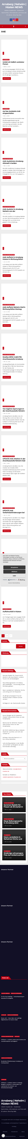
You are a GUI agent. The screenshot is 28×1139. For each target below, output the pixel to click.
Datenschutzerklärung (10, 1136)
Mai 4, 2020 (6, 115)
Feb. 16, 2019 (7, 413)
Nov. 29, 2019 (7, 213)
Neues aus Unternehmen (16, 993)
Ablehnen (14, 571)
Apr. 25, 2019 (7, 361)
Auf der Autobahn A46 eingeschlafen (11, 112)
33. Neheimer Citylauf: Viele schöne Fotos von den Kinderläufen (13, 717)
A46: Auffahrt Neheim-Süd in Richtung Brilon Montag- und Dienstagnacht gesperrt (14, 309)
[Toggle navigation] (13, 26)
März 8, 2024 (7, 66)
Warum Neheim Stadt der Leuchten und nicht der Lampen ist (13, 731)
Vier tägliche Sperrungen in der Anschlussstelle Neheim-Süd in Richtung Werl (14, 411)
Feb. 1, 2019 (6, 463)
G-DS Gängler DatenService (19, 1119)
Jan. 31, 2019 (7, 515)
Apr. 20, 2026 (8, 825)
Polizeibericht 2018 (7, 609)
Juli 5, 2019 (7, 311)
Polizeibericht (6, 59)
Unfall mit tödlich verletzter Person (13, 63)
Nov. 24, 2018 (7, 614)
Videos (23, 1131)
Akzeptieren (14, 567)
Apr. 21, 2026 (8, 809)
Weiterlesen (6, 78)
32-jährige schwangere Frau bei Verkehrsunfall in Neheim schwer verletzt (12, 697)
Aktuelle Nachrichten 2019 (8, 206)
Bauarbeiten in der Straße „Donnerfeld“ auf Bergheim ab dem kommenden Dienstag (13, 744)
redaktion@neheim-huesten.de (12, 777)
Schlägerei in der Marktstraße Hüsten (14, 703)
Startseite (5, 1131)
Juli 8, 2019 (7, 261)
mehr (14, 576)
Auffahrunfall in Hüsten (12, 612)
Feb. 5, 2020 (7, 165)
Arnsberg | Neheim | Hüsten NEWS (14, 6)
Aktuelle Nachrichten (7, 158)
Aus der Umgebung (5, 993)
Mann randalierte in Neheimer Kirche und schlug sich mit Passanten (13, 840)
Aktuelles (17, 1036)
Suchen (4, 641)
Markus (5, 723)
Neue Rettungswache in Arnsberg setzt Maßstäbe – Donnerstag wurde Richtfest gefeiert (14, 684)
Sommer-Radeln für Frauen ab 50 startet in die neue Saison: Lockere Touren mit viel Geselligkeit (13, 677)
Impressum (22, 1136)
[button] (25, 26)
